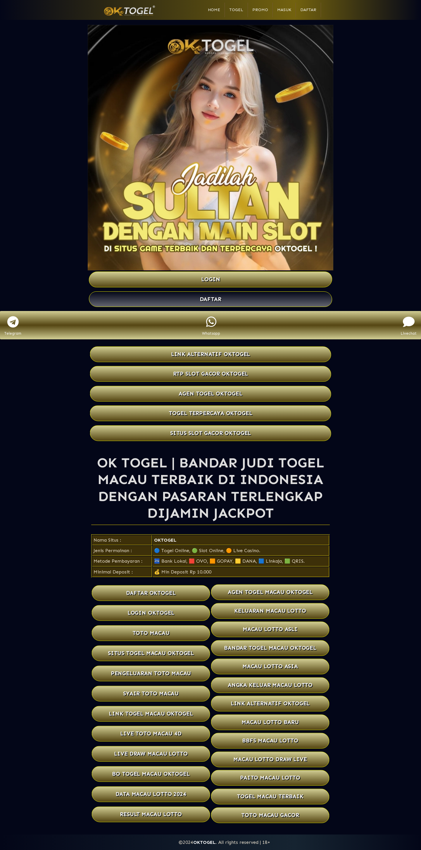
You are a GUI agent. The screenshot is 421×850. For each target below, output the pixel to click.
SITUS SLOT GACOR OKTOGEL (210, 433)
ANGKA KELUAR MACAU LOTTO (270, 685)
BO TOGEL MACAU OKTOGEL (150, 773)
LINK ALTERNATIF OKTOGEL (210, 354)
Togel (236, 9)
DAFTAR (210, 299)
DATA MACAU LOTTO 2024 (151, 794)
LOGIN (210, 279)
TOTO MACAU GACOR (270, 815)
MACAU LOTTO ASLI (270, 629)
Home (214, 9)
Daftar (308, 9)
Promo (260, 9)
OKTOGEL (165, 540)
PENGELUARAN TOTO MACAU (151, 673)
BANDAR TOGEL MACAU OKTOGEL (270, 648)
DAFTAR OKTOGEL (150, 593)
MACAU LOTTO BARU (270, 722)
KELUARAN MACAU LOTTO (270, 610)
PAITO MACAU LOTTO (270, 778)
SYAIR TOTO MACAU (150, 693)
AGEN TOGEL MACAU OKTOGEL (270, 592)
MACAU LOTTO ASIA (270, 666)
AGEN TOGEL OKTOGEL (210, 393)
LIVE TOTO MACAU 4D (151, 733)
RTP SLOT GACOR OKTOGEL (210, 373)
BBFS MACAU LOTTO (270, 740)
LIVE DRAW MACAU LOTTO (150, 753)
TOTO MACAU (150, 633)
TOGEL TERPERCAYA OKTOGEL (210, 413)
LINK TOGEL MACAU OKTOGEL (150, 713)
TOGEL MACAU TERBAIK (270, 796)
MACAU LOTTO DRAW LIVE (270, 759)
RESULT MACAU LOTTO (151, 814)
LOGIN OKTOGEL (150, 613)
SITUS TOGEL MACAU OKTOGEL (151, 653)
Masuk (284, 9)
